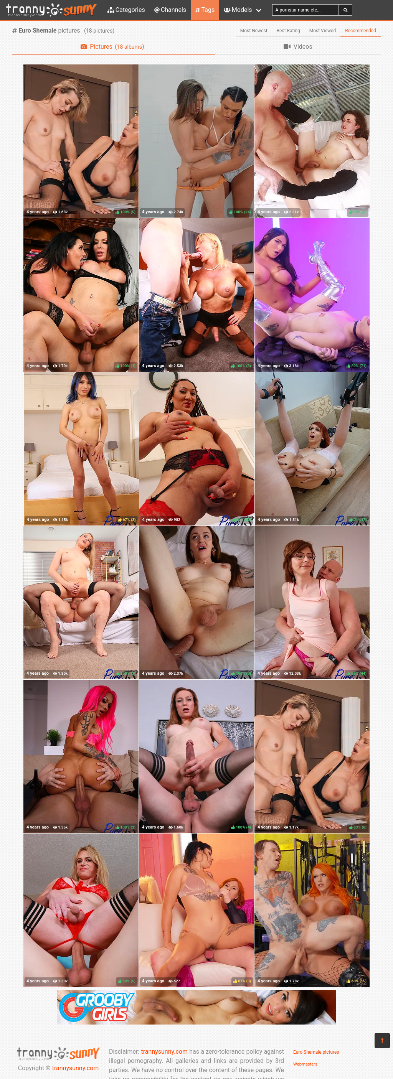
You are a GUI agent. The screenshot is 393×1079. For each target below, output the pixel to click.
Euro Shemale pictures (316, 1052)
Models (238, 9)
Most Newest (254, 30)
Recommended (360, 30)
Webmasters (305, 1064)
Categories (126, 9)
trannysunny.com (75, 1068)
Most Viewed (322, 30)
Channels (170, 9)
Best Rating (288, 30)
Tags (205, 9)
